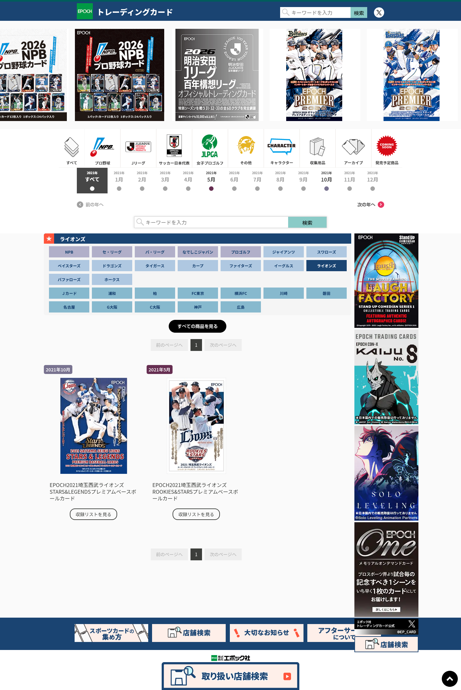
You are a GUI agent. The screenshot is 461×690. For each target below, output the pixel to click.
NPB (69, 252)
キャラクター (282, 148)
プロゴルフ (240, 252)
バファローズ (69, 279)
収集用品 (318, 148)
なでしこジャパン (197, 252)
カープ (197, 265)
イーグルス (283, 265)
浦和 (112, 293)
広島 (241, 307)
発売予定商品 (386, 148)
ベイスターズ (69, 265)
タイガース (154, 265)
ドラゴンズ (112, 265)
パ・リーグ (155, 252)
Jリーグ (138, 148)
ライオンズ (326, 265)
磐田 (326, 293)
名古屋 (69, 307)
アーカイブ (353, 148)
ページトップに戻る (450, 679)
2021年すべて (92, 180)
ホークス (112, 279)
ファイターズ (241, 265)
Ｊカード (69, 293)
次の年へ (370, 204)
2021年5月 (211, 180)
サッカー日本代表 (174, 148)
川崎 (283, 293)
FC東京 (198, 293)
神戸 (198, 307)
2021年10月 (326, 180)
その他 (246, 148)
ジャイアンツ (283, 252)
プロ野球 (102, 148)
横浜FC (241, 293)
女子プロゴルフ (210, 148)
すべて (72, 148)
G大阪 (112, 307)
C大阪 (155, 307)
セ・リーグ (112, 252)
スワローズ (326, 252)
